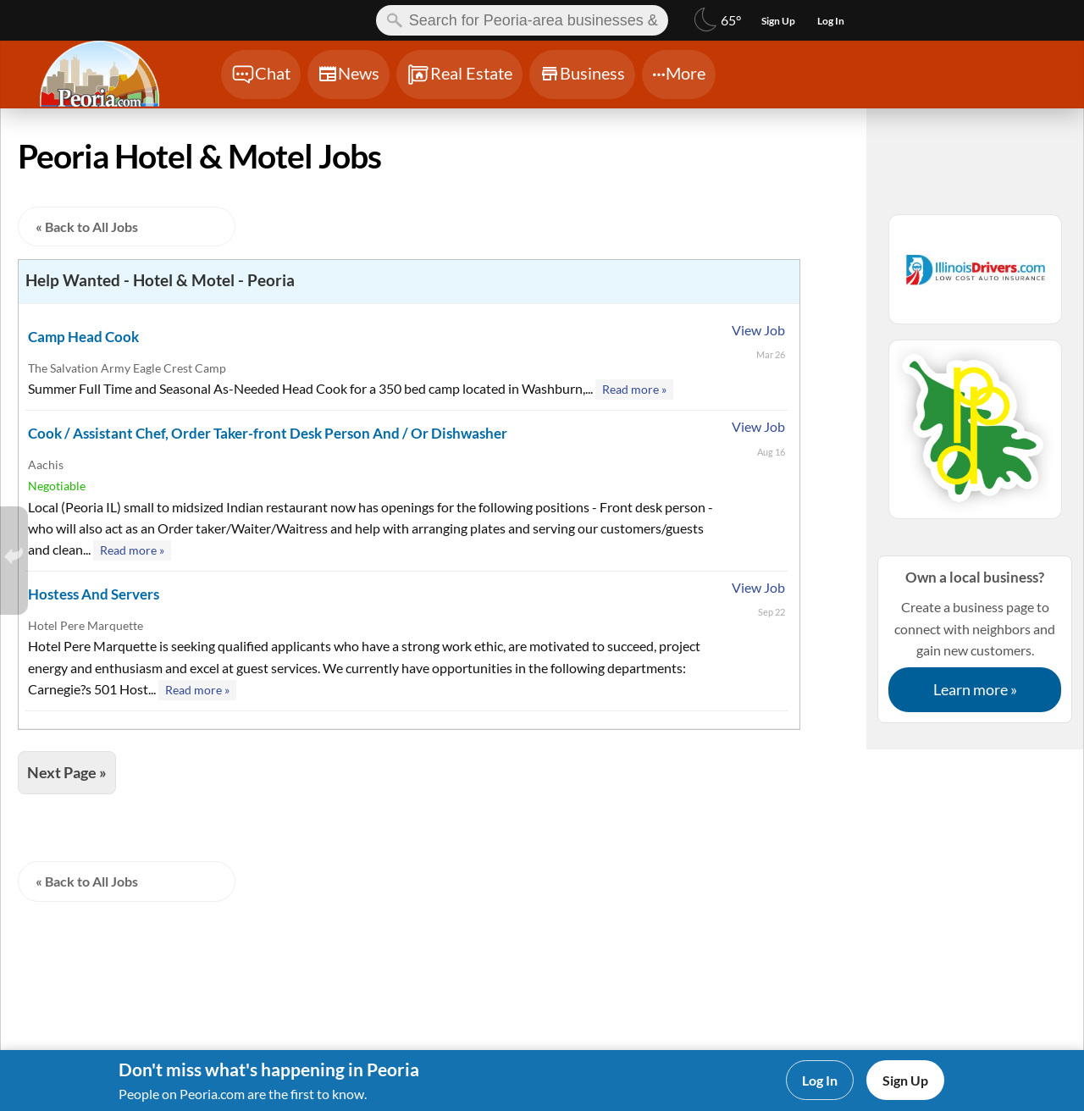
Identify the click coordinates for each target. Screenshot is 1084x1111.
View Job (758, 330)
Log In (820, 1080)
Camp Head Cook (83, 336)
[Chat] (261, 74)
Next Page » (67, 772)
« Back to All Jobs (87, 226)
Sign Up (905, 1080)
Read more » (634, 389)
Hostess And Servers (93, 594)
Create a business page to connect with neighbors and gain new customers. (974, 639)
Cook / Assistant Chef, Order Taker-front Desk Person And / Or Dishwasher (267, 433)
